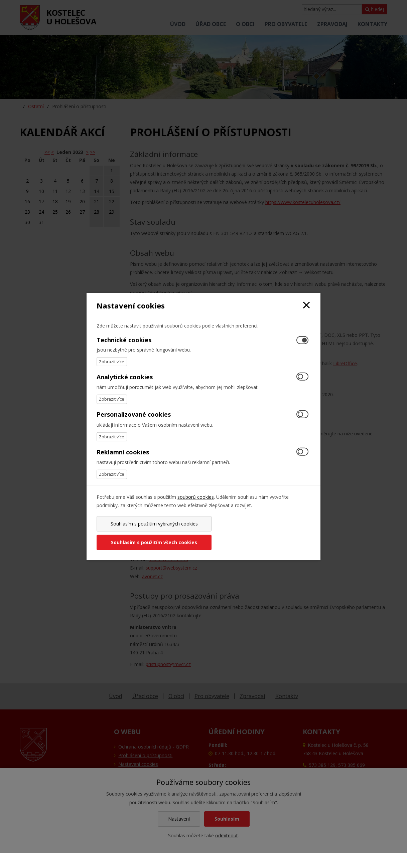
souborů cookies (195, 506)
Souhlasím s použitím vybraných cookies (148, 533)
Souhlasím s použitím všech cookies (258, 533)
